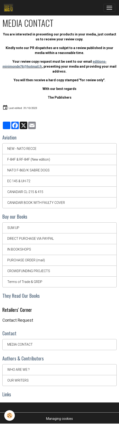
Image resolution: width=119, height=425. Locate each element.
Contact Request (17, 320)
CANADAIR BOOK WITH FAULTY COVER (36, 203)
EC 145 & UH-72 (18, 181)
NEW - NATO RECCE (21, 149)
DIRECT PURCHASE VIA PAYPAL (30, 238)
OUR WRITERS (18, 380)
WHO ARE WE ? (18, 369)
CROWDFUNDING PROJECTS (28, 271)
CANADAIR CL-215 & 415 (25, 192)
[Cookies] (9, 415)
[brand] (9, 8)
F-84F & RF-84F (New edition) (28, 159)
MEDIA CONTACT (20, 344)
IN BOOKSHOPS (19, 249)
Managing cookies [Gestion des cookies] (59, 419)
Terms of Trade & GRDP (24, 282)
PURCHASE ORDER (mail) (26, 260)
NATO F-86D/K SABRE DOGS (28, 170)
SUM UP (13, 228)
